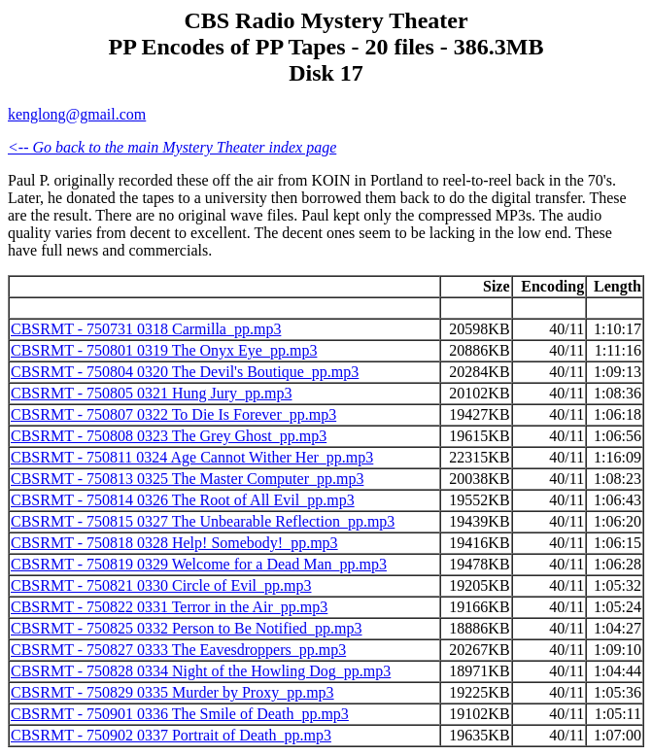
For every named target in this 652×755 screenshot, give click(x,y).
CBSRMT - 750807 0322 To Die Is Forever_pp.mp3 (173, 414)
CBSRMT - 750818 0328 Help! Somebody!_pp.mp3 (174, 542)
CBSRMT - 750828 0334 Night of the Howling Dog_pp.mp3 (201, 671)
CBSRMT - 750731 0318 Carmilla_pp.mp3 (146, 329)
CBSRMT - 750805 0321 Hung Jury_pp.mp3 (151, 393)
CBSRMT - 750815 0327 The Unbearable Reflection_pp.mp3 (203, 521)
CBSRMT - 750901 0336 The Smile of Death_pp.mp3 (180, 713)
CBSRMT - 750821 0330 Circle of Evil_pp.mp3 (161, 585)
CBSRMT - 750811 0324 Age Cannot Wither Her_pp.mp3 (192, 457)
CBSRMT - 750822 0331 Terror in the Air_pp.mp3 (169, 607)
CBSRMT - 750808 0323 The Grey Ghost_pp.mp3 (168, 436)
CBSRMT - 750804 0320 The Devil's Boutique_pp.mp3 (185, 371)
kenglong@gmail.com (77, 114)
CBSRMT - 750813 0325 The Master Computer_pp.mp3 (187, 478)
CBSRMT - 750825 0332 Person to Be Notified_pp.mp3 (186, 628)
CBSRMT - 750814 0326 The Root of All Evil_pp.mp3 (183, 500)
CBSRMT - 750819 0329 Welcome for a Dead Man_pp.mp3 (199, 564)
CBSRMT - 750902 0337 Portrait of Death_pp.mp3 (171, 735)
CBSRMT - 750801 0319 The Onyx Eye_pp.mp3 (164, 350)
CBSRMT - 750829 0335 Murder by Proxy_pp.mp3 (172, 692)
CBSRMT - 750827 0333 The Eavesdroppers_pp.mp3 (178, 649)
